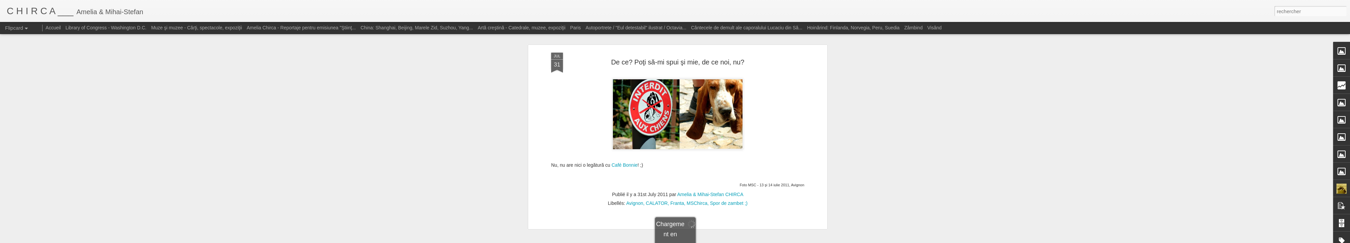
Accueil (53, 27)
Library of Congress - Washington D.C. (105, 27)
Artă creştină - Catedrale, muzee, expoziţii (521, 27)
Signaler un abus (745, 239)
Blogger (723, 239)
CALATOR (657, 166)
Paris (575, 27)
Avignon (634, 166)
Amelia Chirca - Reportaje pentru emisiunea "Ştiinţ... (301, 27)
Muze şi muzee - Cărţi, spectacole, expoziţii (196, 27)
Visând (934, 27)
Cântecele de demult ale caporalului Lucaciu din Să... (747, 27)
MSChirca (696, 166)
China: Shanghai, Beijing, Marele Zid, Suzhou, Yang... (416, 27)
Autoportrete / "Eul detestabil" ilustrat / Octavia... (636, 27)
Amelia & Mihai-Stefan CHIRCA (710, 158)
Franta (677, 166)
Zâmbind (913, 27)
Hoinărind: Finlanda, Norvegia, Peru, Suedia (853, 27)
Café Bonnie (625, 128)
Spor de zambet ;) (729, 166)
